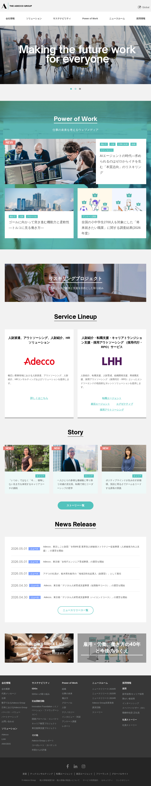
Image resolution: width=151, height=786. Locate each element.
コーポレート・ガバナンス (44, 745)
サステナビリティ (41, 683)
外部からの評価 (39, 750)
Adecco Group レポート (43, 740)
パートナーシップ (10, 717)
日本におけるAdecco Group (14, 707)
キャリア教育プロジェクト (44, 723)
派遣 (25, 774)
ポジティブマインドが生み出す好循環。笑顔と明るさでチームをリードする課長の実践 (123, 484)
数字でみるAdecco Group (13, 703)
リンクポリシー (122, 780)
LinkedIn (75, 766)
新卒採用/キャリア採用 (133, 694)
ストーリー (97, 712)
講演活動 (96, 707)
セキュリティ (107, 780)
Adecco (5, 734)
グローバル (67, 703)
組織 (64, 689)
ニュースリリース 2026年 (104, 689)
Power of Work (70, 683)
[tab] (10, 19)
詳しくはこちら (39, 398)
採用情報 (126, 683)
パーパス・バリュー (11, 712)
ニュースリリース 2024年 (104, 698)
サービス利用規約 (90, 780)
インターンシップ (130, 703)
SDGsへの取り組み (41, 694)
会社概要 (6, 689)
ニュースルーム (100, 683)
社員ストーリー (129, 725)
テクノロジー (68, 712)
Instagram (83, 766)
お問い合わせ (8, 721)
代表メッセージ (9, 693)
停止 (80, 89)
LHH (4, 739)
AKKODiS (6, 744)
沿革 (4, 698)
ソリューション (9, 728)
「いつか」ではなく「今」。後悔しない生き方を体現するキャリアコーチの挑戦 (26, 484)
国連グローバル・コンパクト (45, 719)
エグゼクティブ (124, 404)
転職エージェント (111, 398)
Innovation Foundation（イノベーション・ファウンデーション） (45, 710)
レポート (66, 726)
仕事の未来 (67, 693)
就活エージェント (100, 404)
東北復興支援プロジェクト (44, 728)
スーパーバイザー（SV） (134, 708)
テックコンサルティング (41, 774)
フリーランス (102, 774)
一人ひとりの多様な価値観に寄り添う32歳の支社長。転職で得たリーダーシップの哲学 (75, 484)
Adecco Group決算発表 (103, 703)
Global (145, 7)
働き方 (65, 698)
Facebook (67, 766)
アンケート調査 (69, 721)
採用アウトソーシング (112, 409)
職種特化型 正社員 (131, 712)
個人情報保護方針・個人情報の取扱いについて (60, 780)
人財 (64, 707)
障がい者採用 (128, 698)
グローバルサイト (120, 774)
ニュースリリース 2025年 (104, 693)
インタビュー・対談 (71, 717)
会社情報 (6, 683)
